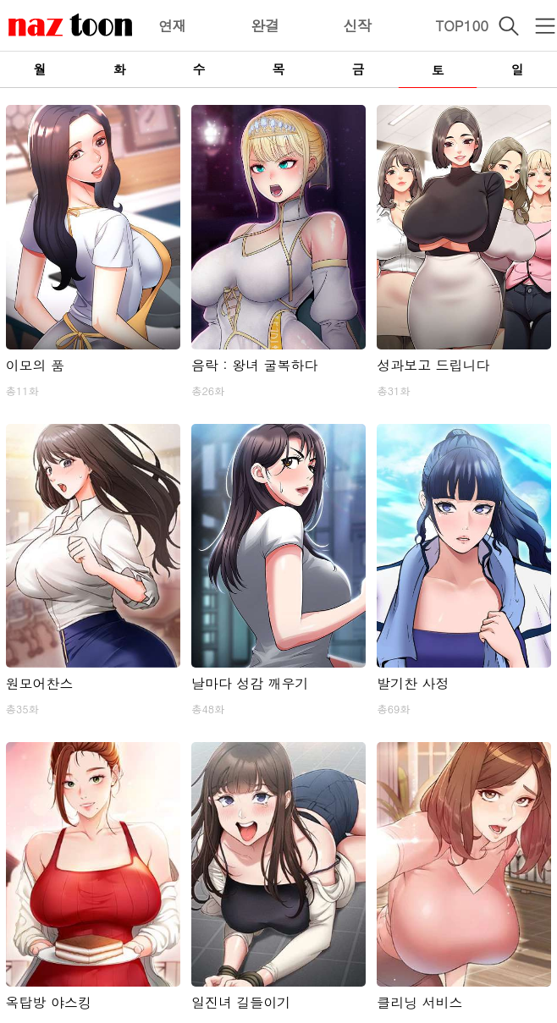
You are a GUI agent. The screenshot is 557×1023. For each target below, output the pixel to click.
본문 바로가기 (0, 0)
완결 (265, 25)
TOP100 (461, 25)
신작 (357, 25)
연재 (172, 25)
